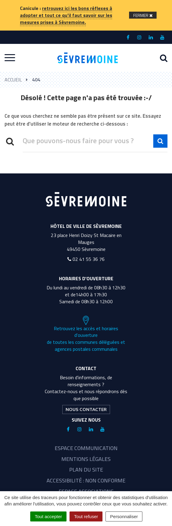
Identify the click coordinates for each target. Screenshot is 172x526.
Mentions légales (86, 459)
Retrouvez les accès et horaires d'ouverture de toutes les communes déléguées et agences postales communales (86, 334)
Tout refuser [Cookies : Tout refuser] (86, 516)
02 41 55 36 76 (86, 259)
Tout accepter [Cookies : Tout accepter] (48, 516)
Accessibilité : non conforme (86, 480)
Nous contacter (86, 409)
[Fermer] (143, 15)
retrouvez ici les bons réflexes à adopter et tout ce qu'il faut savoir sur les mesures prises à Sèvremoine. (66, 15)
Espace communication (86, 448)
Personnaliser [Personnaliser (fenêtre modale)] (124, 516)
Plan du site (86, 469)
